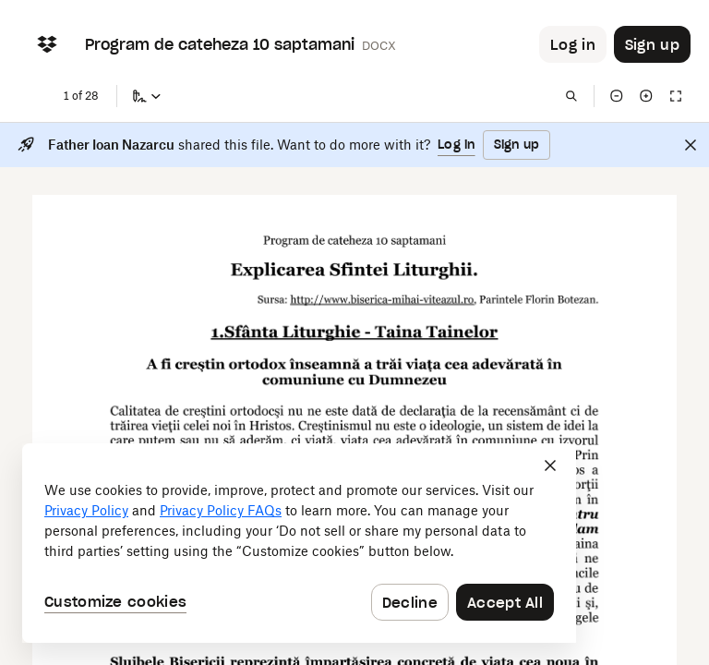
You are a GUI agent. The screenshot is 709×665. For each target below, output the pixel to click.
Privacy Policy (86, 510)
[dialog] (299, 543)
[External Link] (382, 306)
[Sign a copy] (147, 96)
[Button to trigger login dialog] (573, 44)
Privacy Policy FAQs (221, 510)
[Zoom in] (646, 96)
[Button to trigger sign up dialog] (652, 44)
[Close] (690, 145)
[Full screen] (676, 96)
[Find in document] (571, 96)
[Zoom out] (616, 96)
